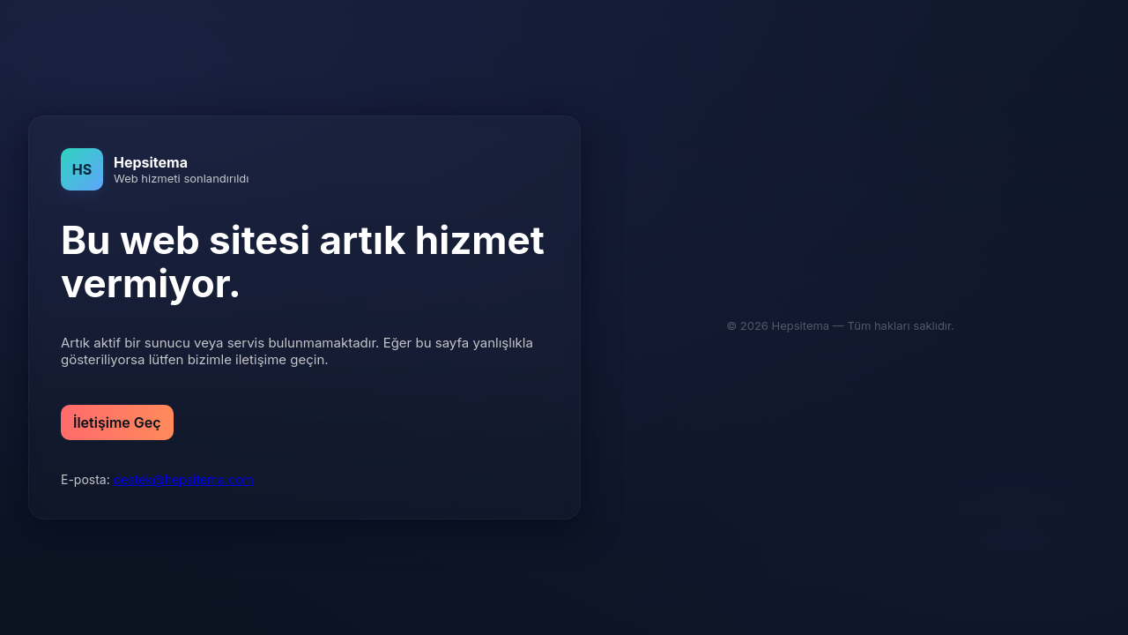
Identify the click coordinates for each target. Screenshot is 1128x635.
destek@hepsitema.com (184, 479)
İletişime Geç (117, 422)
